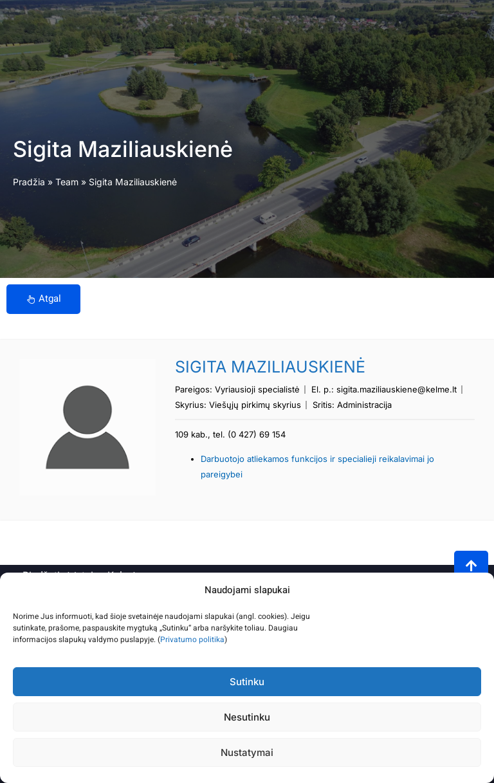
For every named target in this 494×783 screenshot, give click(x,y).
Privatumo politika (192, 639)
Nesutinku (247, 717)
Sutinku (247, 682)
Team (66, 181)
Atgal (43, 298)
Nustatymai (247, 752)
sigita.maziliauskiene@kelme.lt (396, 389)
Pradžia (29, 181)
